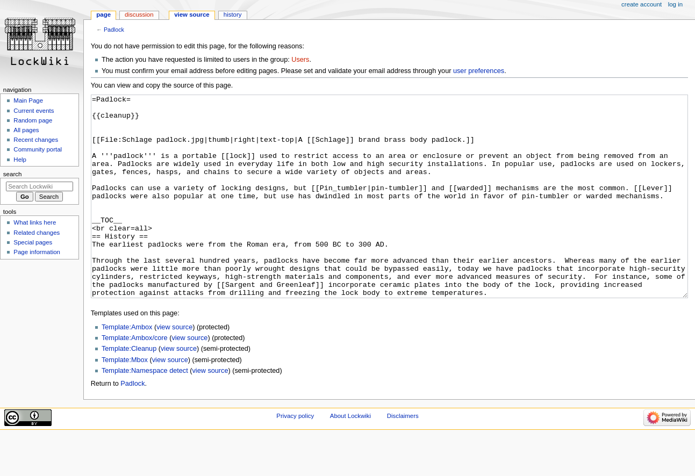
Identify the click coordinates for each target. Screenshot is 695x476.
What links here (34, 222)
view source (174, 367)
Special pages (32, 242)
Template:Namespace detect (145, 411)
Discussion (139, 14)
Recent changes (35, 139)
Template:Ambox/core (135, 378)
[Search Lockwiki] (39, 186)
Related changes (36, 232)
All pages (26, 130)
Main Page (28, 100)
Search (12, 174)
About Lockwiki (350, 456)
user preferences (478, 71)
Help (19, 159)
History (233, 14)
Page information (36, 252)
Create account (641, 4)
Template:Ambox (127, 367)
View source (192, 14)
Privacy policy (295, 456)
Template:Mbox (125, 400)
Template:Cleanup (129, 389)
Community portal (37, 149)
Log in (675, 4)
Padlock (114, 29)
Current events (33, 110)
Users (300, 59)
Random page (32, 120)
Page (103, 14)
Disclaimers (403, 456)
